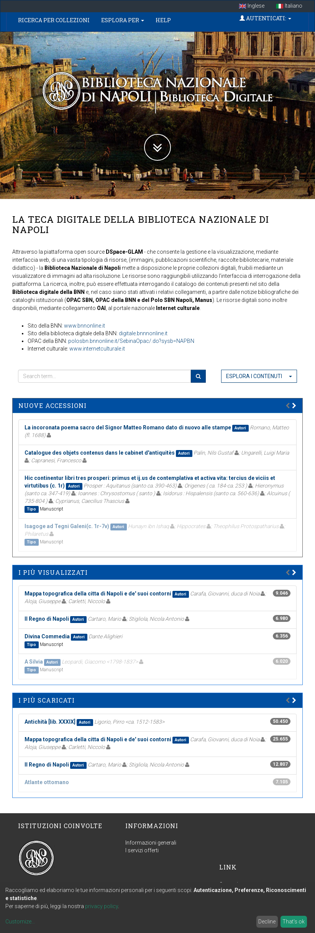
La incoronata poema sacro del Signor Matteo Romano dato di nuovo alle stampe (128, 427)
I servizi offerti (142, 850)
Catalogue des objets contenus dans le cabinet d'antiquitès (100, 453)
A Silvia (34, 662)
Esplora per (122, 20)
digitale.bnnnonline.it (143, 333)
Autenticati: (265, 18)
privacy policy (101, 906)
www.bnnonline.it (84, 326)
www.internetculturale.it (97, 349)
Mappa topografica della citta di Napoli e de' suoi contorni (98, 593)
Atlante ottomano (47, 782)
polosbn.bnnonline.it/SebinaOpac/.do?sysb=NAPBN (131, 341)
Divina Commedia (47, 636)
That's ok (293, 921)
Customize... (20, 921)
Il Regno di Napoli (47, 619)
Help (163, 20)
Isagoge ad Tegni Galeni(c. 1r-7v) (67, 526)
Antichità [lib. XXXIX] (50, 722)
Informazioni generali (150, 843)
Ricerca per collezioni (54, 20)
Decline (267, 921)
